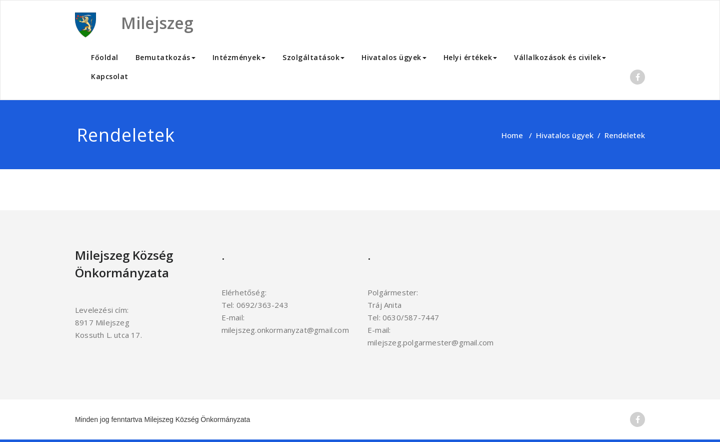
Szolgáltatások (313, 57)
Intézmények (239, 57)
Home (512, 135)
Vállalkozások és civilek (560, 57)
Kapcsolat (109, 76)
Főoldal (104, 57)
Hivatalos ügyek (394, 57)
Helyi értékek (471, 57)
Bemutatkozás (166, 57)
